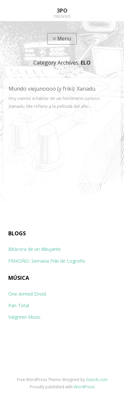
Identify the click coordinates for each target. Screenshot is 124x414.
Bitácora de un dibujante (34, 249)
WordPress (84, 387)
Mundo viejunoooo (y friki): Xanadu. (52, 88)
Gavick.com (96, 379)
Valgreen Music (24, 317)
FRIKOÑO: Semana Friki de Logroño (46, 261)
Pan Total (18, 305)
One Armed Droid (27, 294)
